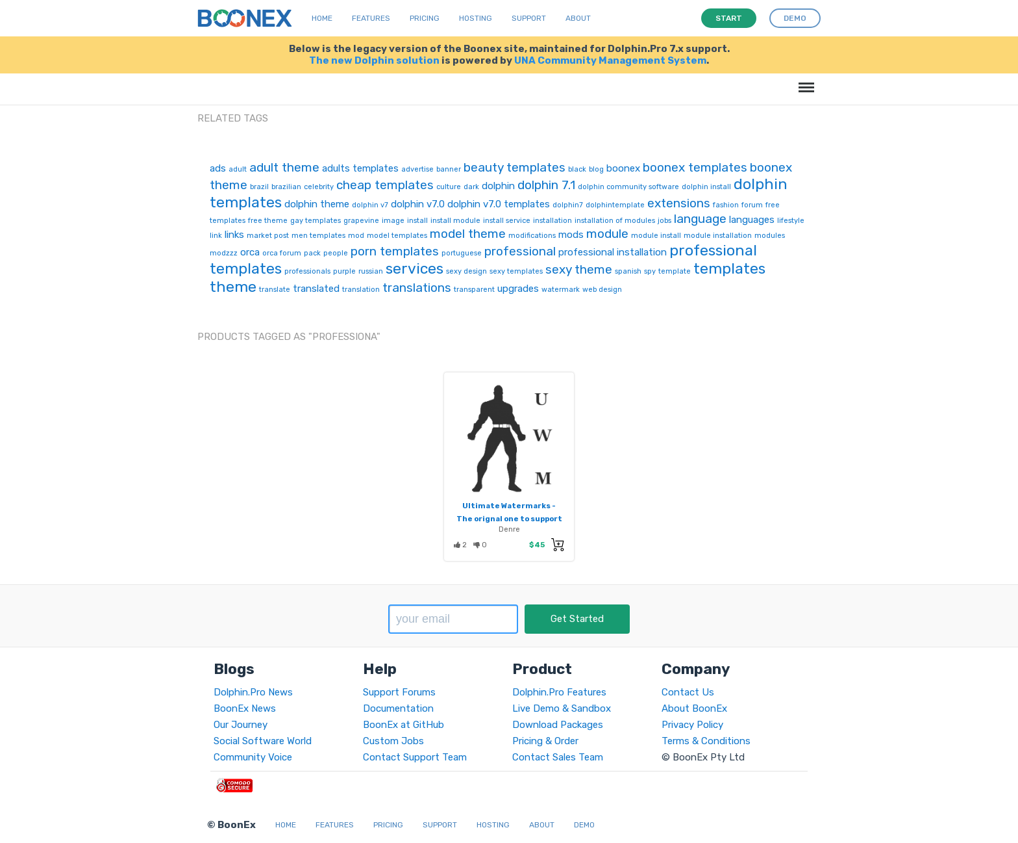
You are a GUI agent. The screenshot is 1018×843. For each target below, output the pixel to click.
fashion (726, 205)
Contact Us (688, 692)
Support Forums (399, 692)
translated (316, 288)
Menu (804, 80)
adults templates (360, 168)
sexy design (466, 271)
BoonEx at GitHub (403, 725)
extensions (678, 203)
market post (268, 235)
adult (238, 169)
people (335, 253)
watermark (560, 289)
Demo (584, 824)
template (674, 271)
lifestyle (790, 220)
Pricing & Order (545, 741)
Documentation (398, 708)
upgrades (518, 288)
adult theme (284, 167)
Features (371, 18)
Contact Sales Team (557, 757)
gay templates (315, 220)
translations (416, 287)
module (607, 233)
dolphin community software (628, 187)
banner (448, 169)
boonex (623, 168)
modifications (532, 235)
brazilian (286, 187)
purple (344, 271)
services (414, 268)
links (234, 234)
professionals (307, 271)
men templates (318, 235)
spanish (628, 271)
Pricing (425, 18)
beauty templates (514, 167)
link (216, 235)
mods (571, 234)
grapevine (361, 220)
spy (650, 271)
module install (656, 235)
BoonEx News (245, 708)
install (417, 220)
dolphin (498, 186)
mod (356, 235)
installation (552, 220)
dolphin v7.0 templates (498, 204)
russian (370, 271)
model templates (397, 235)
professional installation (612, 252)
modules (769, 235)
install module (455, 220)
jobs (664, 220)
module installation (718, 235)
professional (520, 251)
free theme (268, 220)
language (700, 218)
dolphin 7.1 (546, 184)
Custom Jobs (393, 741)
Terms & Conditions (706, 741)
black (577, 169)
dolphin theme (316, 204)
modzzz (224, 253)
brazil (259, 187)
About (578, 18)
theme (233, 287)
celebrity (319, 187)
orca (250, 252)
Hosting (475, 18)
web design (602, 289)
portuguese (461, 253)
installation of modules (615, 220)
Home (322, 18)
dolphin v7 (370, 205)
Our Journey (240, 725)
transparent (474, 289)
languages (752, 220)
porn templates (395, 251)
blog (596, 169)
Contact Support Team (415, 757)
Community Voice (253, 757)
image (393, 220)
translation (361, 289)
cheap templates (385, 184)
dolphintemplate (615, 205)
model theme (468, 233)
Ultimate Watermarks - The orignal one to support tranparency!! (509, 518)
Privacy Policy (692, 725)
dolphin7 (567, 205)
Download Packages (557, 725)
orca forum (281, 253)
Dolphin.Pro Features (559, 692)
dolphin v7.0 (418, 204)
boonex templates (695, 167)
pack (312, 253)
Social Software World (263, 741)
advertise (417, 169)
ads (218, 168)
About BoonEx (694, 708)
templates (729, 268)
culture (448, 187)
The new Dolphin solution (374, 60)
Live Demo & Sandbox (561, 708)
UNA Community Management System (610, 60)
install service (506, 220)
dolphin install (706, 187)
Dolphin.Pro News (253, 692)
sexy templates (516, 271)
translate (274, 289)
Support (529, 18)
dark (471, 187)
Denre (509, 529)
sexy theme (578, 269)
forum (752, 205)
